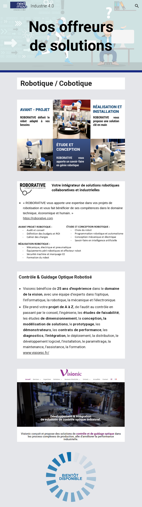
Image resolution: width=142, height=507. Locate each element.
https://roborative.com (38, 218)
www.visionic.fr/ (36, 352)
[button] (5, 6)
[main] (71, 36)
